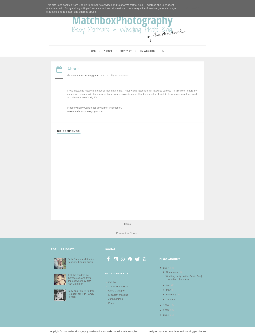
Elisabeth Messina (118, 294)
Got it (205, 8)
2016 (166, 305)
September (172, 272)
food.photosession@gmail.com (87, 75)
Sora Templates (170, 331)
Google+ (133, 331)
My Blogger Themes (195, 331)
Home (92, 51)
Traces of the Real (118, 286)
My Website (147, 51)
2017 (166, 267)
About (108, 51)
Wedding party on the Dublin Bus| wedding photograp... (184, 277)
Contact (126, 51)
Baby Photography (78, 331)
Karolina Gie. (121, 331)
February (171, 294)
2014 (166, 314)
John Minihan (115, 298)
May (169, 289)
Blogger (134, 233)
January (171, 299)
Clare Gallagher (116, 290)
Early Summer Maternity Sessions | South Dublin (81, 260)
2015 (166, 310)
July (168, 285)
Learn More (191, 8)
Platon (111, 303)
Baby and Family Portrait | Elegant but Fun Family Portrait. (81, 294)
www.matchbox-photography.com (85, 111)
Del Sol (112, 282)
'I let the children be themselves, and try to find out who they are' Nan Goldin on (80, 279)
